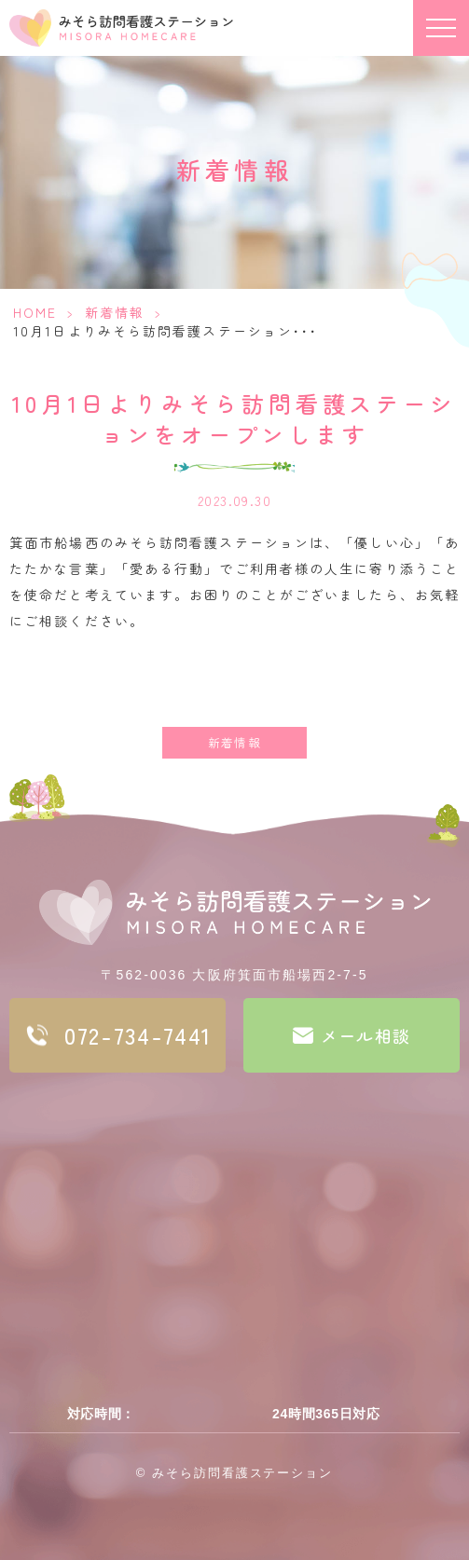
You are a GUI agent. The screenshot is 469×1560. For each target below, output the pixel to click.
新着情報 (115, 312)
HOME (35, 312)
